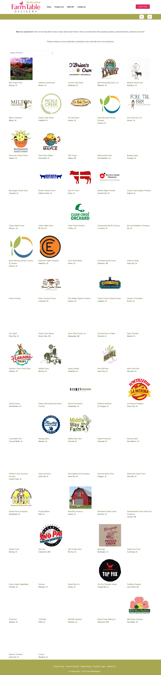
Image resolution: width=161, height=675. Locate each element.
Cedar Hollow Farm (16, 226)
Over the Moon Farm (105, 474)
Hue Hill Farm (102, 368)
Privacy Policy (58, 666)
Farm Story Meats (75, 261)
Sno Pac (41, 549)
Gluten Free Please (46, 333)
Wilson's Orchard (15, 654)
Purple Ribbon (44, 511)
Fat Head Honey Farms (106, 261)
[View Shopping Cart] (149, 17)
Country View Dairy (75, 83)
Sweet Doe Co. (74, 584)
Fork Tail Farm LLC (134, 118)
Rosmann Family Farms (18, 155)
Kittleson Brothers (104, 404)
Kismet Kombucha (75, 404)
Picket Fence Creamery (18, 511)
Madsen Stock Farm (135, 83)
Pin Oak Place (73, 118)
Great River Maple (45, 155)
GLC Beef (13, 333)
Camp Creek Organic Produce (139, 191)
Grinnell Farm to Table (106, 333)
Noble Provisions (104, 439)
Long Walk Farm (15, 439)
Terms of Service (72, 666)
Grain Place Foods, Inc (77, 333)
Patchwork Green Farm (136, 474)
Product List (59, 7)
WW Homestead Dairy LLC (108, 83)
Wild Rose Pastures (135, 619)
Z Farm (41, 654)
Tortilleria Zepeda (134, 584)
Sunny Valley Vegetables (19, 584)
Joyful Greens (14, 404)
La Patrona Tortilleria (135, 404)
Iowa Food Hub (133, 368)
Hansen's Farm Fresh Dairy (20, 368)
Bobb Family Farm (104, 155)
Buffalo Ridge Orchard (106, 191)
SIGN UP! (70, 7)
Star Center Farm (75, 549)
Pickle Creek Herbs (46, 118)
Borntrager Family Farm (18, 191)
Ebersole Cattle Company (48, 261)
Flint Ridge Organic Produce (79, 298)
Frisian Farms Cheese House (109, 298)
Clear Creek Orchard (76, 226)
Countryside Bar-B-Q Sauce (108, 226)
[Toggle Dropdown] (141, 17)
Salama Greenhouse (46, 83)
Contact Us (81, 7)
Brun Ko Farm (73, 191)
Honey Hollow (73, 368)
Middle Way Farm (75, 439)
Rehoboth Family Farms (107, 511)
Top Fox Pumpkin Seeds (107, 584)
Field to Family (133, 261)
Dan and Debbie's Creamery (138, 226)
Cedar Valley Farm (45, 226)
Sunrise (41, 584)
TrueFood (13, 619)
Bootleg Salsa (132, 155)
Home (49, 7)
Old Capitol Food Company (79, 474)
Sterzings (101, 549)
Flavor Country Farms (47, 298)
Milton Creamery (15, 118)
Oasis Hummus (44, 474)
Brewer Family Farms (46, 191)
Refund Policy (86, 666)
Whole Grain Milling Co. (106, 619)
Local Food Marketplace (91, 671)
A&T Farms (72, 155)
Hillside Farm (43, 368)
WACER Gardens (75, 619)
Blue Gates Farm (15, 83)
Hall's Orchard (132, 333)
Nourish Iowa (132, 439)
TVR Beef (42, 619)
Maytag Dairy (43, 439)
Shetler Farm (14, 549)
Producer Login (99, 666)
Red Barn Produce (75, 511)
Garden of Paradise (135, 298)
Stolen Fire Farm (133, 549)
